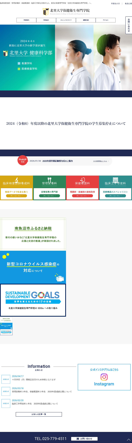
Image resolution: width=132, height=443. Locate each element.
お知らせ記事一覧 (39, 418)
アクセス (105, 20)
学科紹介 (46, 20)
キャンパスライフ (66, 20)
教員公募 (128, 4)
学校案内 (26, 20)
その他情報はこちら (99, 161)
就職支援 (86, 20)
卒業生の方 (115, 4)
